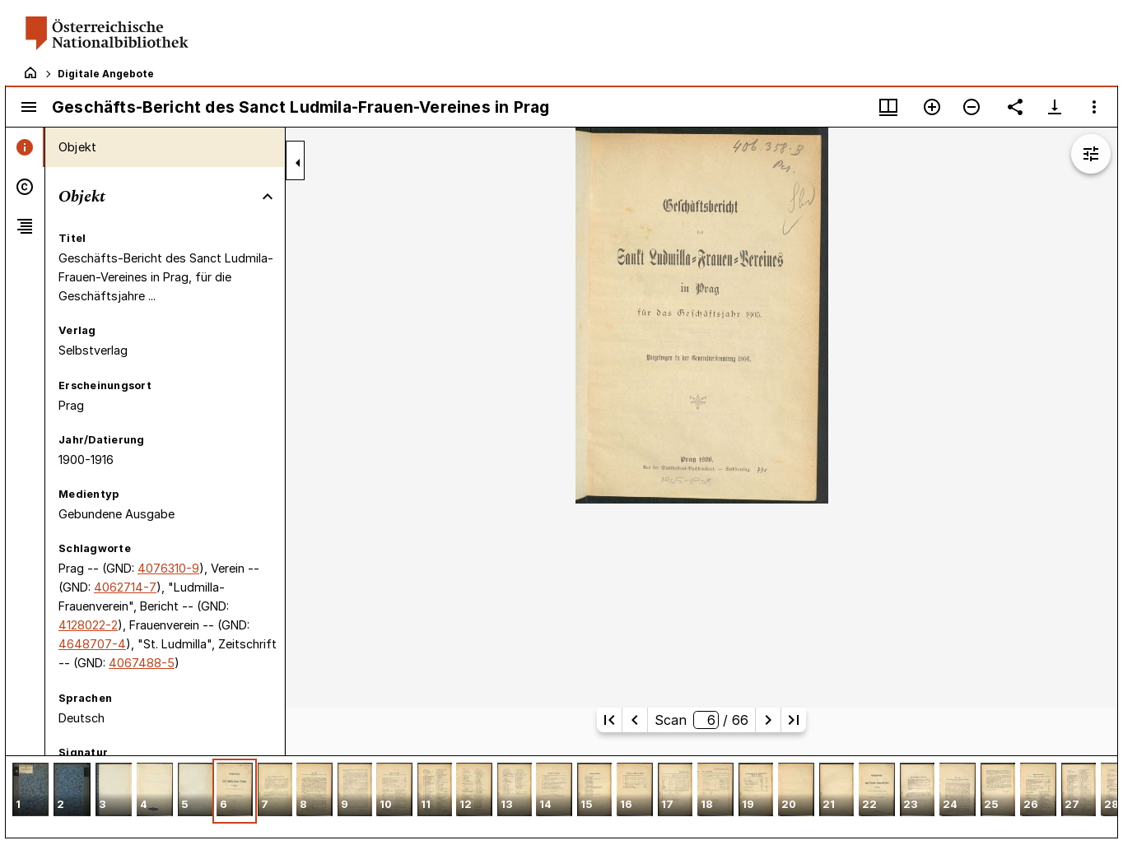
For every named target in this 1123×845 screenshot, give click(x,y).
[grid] (561, 796)
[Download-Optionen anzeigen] (1054, 107)
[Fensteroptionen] (1094, 107)
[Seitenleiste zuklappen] (298, 163)
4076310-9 (168, 568)
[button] (30, 791)
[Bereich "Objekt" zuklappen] (267, 196)
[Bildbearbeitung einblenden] (1091, 154)
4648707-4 (92, 644)
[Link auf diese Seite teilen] (1015, 107)
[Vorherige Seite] (635, 720)
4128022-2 (88, 625)
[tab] (25, 147)
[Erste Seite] (609, 720)
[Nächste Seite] (768, 720)
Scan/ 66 (701, 720)
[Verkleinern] (971, 107)
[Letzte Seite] (793, 720)
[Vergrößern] (932, 107)
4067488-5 (142, 663)
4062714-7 (125, 587)
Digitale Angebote (106, 73)
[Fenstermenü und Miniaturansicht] (888, 107)
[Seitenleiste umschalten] (29, 107)
